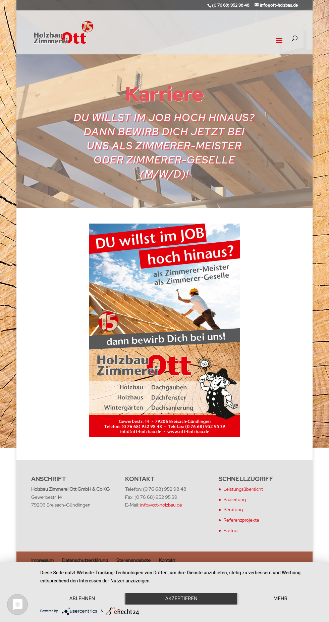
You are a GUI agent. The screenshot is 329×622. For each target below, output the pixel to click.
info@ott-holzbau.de (161, 505)
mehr (280, 598)
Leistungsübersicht (243, 489)
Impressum (42, 560)
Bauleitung (234, 499)
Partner (231, 530)
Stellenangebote (133, 560)
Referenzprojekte (241, 520)
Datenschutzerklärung (85, 560)
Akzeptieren (181, 598)
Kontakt (167, 560)
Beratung (233, 510)
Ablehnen (82, 598)
